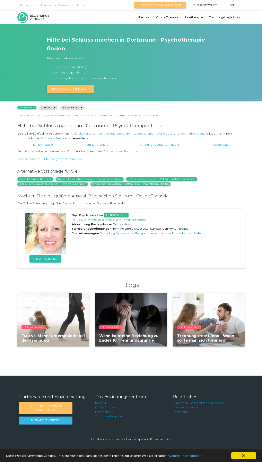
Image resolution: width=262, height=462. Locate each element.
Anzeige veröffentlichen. (123, 151)
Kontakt (100, 402)
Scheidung (107, 233)
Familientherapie (96, 144)
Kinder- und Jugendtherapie (159, 144)
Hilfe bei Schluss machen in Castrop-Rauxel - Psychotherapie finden (130, 183)
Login (232, 5)
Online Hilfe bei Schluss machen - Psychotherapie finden (89, 179)
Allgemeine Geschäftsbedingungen (198, 402)
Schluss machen (72, 107)
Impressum (181, 411)
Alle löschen (27, 107)
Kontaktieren (45, 258)
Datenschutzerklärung (188, 407)
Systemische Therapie (131, 233)
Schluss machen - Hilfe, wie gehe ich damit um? (50, 159)
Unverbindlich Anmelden (70, 88)
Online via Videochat (55, 138)
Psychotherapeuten (194, 133)
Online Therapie (167, 17)
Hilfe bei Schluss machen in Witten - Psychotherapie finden (161, 179)
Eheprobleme (181, 233)
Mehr (197, 233)
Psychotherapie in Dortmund (35, 179)
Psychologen (164, 133)
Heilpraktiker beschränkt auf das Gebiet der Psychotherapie (112, 133)
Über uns (143, 17)
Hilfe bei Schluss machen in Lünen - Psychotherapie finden (52, 183)
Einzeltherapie (43, 144)
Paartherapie (194, 17)
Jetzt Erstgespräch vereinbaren (160, 5)
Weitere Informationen (184, 456)
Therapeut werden (206, 5)
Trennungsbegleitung (224, 17)
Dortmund (48, 107)
